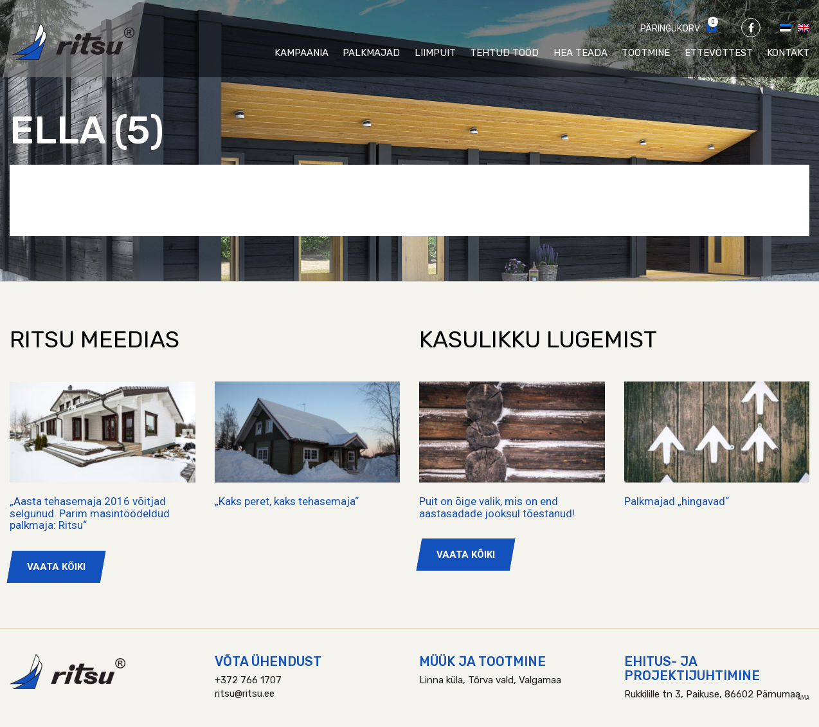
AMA (803, 698)
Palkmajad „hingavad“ (676, 501)
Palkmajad (371, 53)
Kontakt (788, 53)
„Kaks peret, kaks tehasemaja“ (287, 501)
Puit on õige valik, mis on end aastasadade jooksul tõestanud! (497, 507)
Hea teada (581, 53)
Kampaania (301, 53)
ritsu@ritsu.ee (244, 693)
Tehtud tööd (504, 53)
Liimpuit (435, 53)
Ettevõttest (719, 53)
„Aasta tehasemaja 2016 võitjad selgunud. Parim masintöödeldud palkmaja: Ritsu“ (90, 513)
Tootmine (646, 53)
